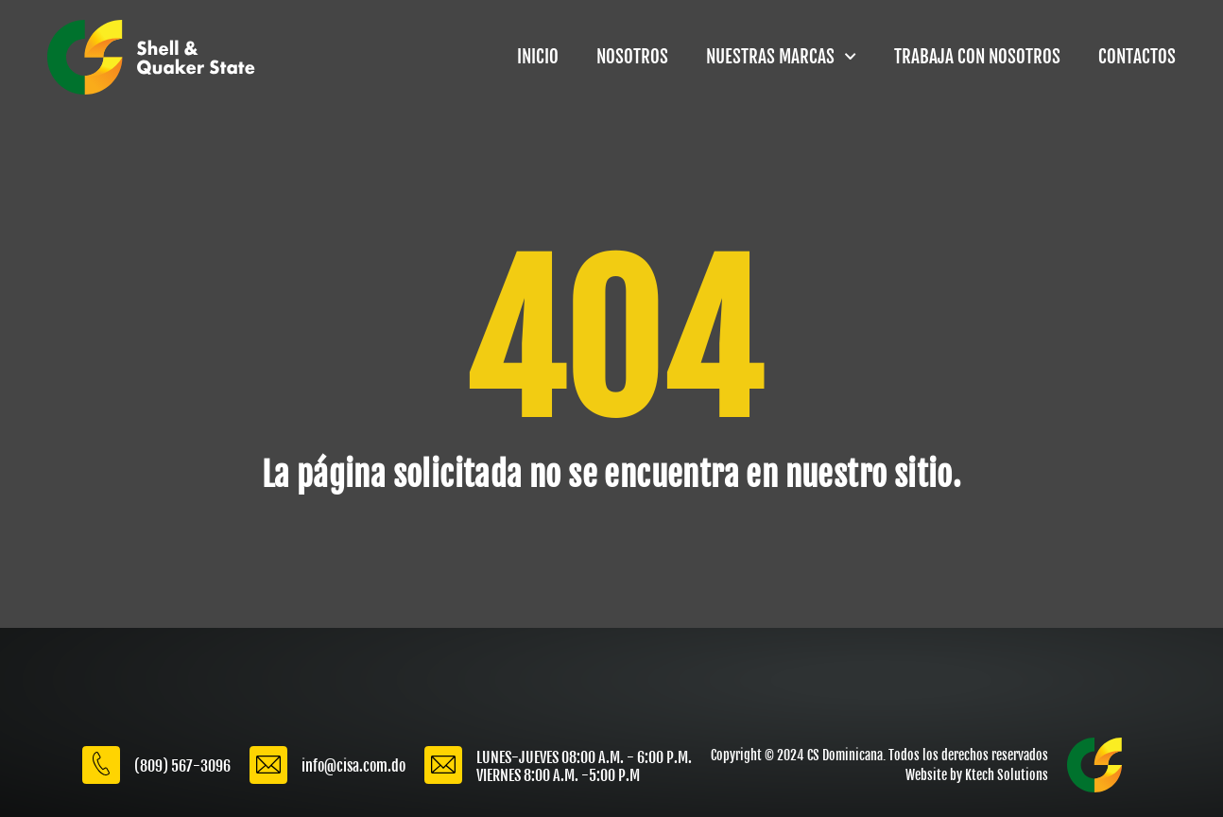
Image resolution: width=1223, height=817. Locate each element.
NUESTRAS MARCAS (781, 56)
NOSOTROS (632, 56)
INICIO (538, 56)
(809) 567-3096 (182, 765)
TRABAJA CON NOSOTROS (977, 56)
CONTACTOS (1137, 56)
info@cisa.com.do (353, 765)
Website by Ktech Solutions (976, 775)
